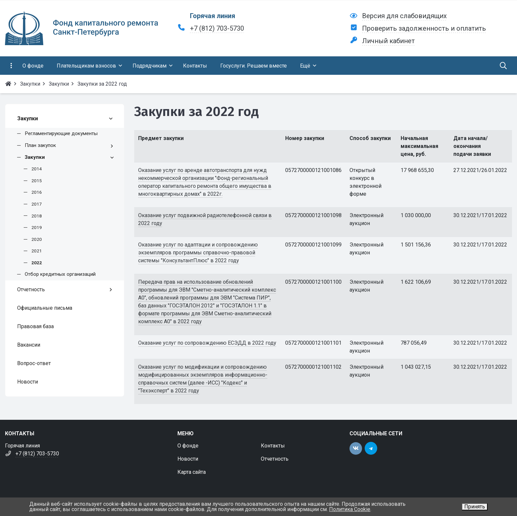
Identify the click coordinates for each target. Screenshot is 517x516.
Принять (474, 506)
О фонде (187, 446)
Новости (187, 459)
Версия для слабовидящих (404, 16)
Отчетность (275, 459)
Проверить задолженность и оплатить (424, 28)
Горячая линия (212, 16)
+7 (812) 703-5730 (217, 28)
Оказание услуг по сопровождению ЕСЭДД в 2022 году (207, 343)
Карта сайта (191, 472)
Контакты (273, 446)
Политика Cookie (349, 509)
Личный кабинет (388, 41)
